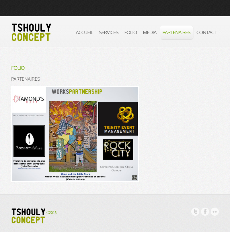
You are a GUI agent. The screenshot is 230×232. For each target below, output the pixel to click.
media (149, 32)
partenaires (176, 32)
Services (108, 32)
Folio (130, 32)
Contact (206, 32)
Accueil (84, 32)
